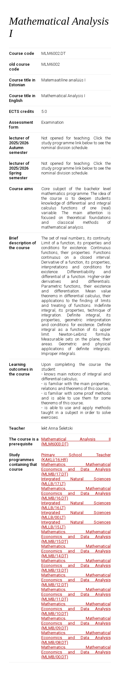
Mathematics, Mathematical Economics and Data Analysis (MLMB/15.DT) (76, 536)
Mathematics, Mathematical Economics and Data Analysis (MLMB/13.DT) (76, 565)
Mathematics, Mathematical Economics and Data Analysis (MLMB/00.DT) (76, 652)
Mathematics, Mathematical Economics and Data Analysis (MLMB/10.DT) (76, 609)
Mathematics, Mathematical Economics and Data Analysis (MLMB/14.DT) (76, 551)
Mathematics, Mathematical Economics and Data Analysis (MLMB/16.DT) (76, 493)
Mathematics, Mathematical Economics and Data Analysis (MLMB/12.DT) (76, 580)
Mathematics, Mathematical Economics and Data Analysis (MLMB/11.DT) (76, 594)
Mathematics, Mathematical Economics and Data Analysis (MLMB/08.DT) (76, 637)
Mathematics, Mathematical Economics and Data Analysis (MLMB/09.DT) (76, 623)
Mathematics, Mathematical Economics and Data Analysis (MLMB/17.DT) (76, 469)
